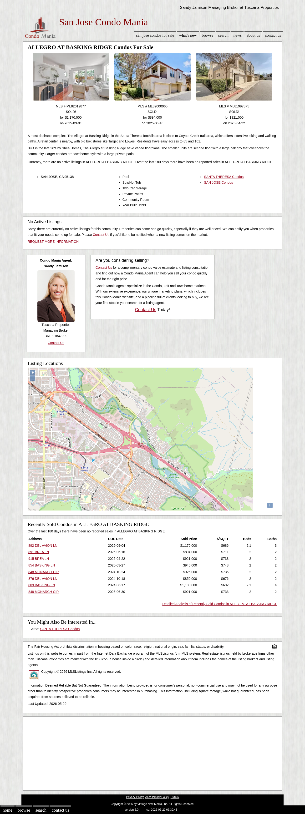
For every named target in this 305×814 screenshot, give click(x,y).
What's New (188, 35)
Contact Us (273, 35)
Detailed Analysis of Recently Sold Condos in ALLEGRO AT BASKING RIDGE (219, 604)
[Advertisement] (152, 752)
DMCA (175, 797)
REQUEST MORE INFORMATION (53, 241)
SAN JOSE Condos (218, 182)
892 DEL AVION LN (42, 545)
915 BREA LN (38, 559)
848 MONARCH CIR (43, 572)
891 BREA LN (38, 552)
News (238, 35)
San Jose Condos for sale (155, 35)
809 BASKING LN (41, 585)
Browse (207, 35)
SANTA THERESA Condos (224, 177)
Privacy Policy (135, 797)
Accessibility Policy (157, 797)
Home (7, 810)
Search (223, 35)
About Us (253, 35)
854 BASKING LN (41, 565)
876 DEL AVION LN (42, 579)
